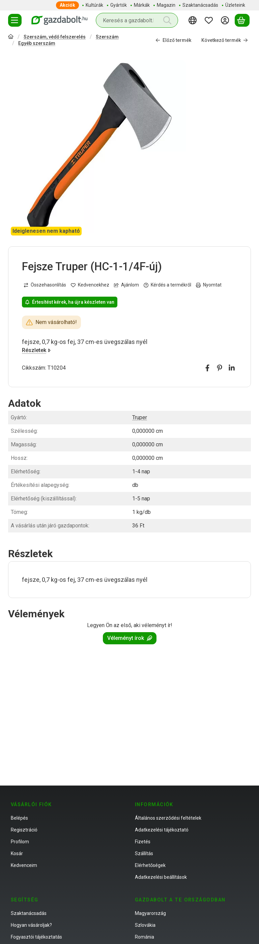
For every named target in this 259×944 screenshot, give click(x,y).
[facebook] (207, 368)
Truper (139, 417)
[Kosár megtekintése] (242, 20)
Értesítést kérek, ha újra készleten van (69, 302)
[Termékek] (15, 20)
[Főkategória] (10, 37)
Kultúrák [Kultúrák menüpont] (94, 5)
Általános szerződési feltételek (168, 818)
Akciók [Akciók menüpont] (67, 5)
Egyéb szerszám (36, 43)
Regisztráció (24, 830)
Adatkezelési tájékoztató (162, 830)
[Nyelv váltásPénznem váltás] (193, 20)
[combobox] (137, 20)
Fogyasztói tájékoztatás (36, 937)
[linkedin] (231, 368)
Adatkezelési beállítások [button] (161, 877)
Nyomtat (209, 285)
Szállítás (144, 853)
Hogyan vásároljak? (31, 925)
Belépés (19, 818)
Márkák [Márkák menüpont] (142, 5)
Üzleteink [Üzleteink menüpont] (235, 5)
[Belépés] (226, 20)
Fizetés (142, 841)
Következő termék (224, 40)
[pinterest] (219, 368)
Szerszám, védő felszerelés (55, 37)
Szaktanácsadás (29, 913)
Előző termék (173, 40)
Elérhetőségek (150, 865)
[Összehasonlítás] (45, 285)
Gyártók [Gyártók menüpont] (118, 5)
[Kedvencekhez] (90, 285)
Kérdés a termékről (167, 285)
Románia (144, 937)
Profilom (20, 841)
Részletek (36, 350)
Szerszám (107, 37)
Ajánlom (126, 285)
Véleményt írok (129, 638)
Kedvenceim (24, 865)
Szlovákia (145, 925)
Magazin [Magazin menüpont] (166, 5)
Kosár (17, 853)
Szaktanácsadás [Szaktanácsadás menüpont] (200, 5)
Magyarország (150, 913)
